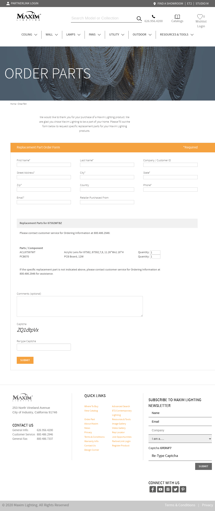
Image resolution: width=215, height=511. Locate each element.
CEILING (29, 35)
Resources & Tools (121, 419)
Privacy (88, 432)
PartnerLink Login (121, 441)
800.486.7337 (45, 439)
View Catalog (91, 411)
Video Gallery (119, 428)
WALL (52, 35)
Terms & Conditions (94, 437)
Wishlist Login (201, 21)
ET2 (189, 4)
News (87, 428)
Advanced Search (121, 406)
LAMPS (73, 35)
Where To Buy (91, 406)
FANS (95, 35)
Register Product (120, 445)
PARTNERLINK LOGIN (22, 3)
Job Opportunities (121, 437)
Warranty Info (91, 441)
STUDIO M (202, 4)
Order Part (89, 419)
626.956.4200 (45, 430)
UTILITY (116, 35)
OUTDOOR (142, 35)
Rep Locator (118, 432)
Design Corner (91, 450)
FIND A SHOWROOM (169, 4)
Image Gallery (119, 424)
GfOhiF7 (165, 448)
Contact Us (90, 445)
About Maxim (91, 424)
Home (13, 104)
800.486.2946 (45, 435)
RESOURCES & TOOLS (177, 35)
